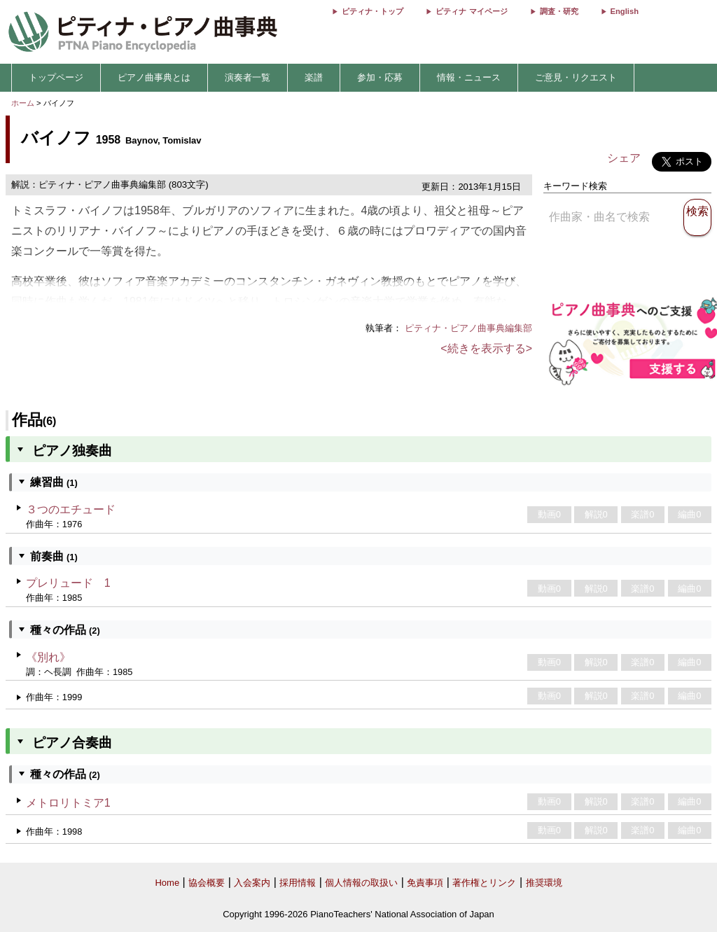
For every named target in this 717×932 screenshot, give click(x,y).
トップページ (56, 77)
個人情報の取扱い (361, 882)
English (625, 11)
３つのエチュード (71, 509)
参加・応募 (380, 77)
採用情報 (297, 882)
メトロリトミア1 (68, 803)
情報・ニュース (469, 77)
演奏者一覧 (247, 77)
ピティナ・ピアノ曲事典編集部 (468, 328)
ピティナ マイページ (471, 11)
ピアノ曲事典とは (154, 77)
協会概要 (206, 882)
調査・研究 (559, 11)
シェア (624, 158)
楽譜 (314, 77)
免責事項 (425, 882)
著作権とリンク (484, 882)
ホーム (22, 103)
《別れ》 (48, 657)
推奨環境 (544, 882)
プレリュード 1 (68, 583)
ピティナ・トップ (372, 11)
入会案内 (252, 882)
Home (167, 882)
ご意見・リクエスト (576, 77)
